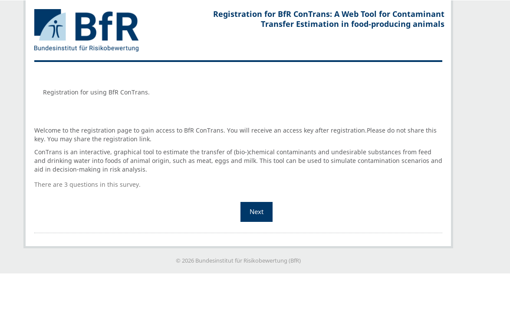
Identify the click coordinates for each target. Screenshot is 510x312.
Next (256, 211)
